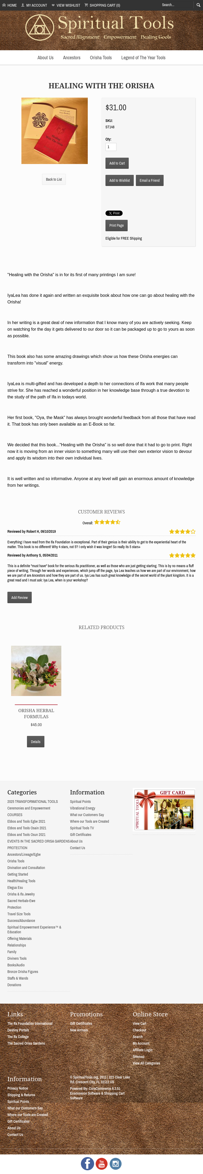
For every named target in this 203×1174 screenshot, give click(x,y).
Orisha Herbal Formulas (36, 713)
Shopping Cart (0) (102, 5)
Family (11, 951)
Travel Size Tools (18, 914)
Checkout (139, 1030)
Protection (14, 907)
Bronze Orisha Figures (22, 971)
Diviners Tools (17, 958)
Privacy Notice (17, 1088)
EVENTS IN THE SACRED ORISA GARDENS (38, 841)
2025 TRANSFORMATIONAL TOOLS (32, 801)
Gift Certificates (80, 834)
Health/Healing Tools (21, 881)
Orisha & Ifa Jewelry (21, 894)
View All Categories (146, 1063)
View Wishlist (65, 5)
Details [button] (35, 741)
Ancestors (72, 57)
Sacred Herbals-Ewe (21, 900)
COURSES (14, 814)
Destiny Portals (18, 1030)
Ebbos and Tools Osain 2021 (26, 828)
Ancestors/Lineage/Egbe (24, 854)
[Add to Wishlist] (119, 180)
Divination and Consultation (26, 867)
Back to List (54, 179)
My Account (34, 5)
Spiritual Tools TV (82, 828)
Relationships (16, 945)
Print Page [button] (116, 225)
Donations (14, 984)
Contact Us (77, 847)
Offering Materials (19, 938)
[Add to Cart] (117, 163)
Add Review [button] (19, 597)
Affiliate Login (143, 1050)
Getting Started (17, 874)
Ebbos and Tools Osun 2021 (26, 834)
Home (9, 5)
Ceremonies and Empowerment (28, 808)
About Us (46, 57)
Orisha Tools (101, 57)
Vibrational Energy (82, 808)
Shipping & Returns (21, 1095)
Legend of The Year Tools (143, 57)
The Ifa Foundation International (30, 1023)
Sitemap (138, 1056)
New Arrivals (79, 1030)
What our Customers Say (87, 814)
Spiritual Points (80, 801)
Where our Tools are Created (89, 821)
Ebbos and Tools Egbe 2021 (26, 821)
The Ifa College (18, 1036)
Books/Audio (16, 965)
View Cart (139, 1023)
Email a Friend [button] (150, 180)
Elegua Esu (15, 887)
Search (138, 1036)
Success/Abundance (21, 920)
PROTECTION (17, 847)
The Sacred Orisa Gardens (26, 1043)
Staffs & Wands (17, 978)
